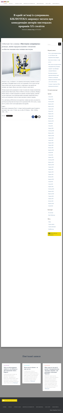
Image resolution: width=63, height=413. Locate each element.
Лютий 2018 (50, 205)
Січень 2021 (50, 125)
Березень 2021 (51, 120)
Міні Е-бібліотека (40, 3)
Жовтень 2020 (51, 133)
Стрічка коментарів (52, 226)
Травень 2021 (50, 116)
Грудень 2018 (50, 186)
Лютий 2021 (50, 123)
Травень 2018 (50, 198)
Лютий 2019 (50, 181)
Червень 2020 (50, 142)
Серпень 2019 (51, 167)
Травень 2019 (50, 174)
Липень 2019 (50, 169)
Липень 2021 (50, 111)
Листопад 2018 (51, 188)
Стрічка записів (51, 224)
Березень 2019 (51, 179)
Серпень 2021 (51, 108)
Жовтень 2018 (51, 191)
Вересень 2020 (51, 135)
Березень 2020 (51, 150)
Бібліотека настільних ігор (29, 3)
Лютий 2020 (50, 152)
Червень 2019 (50, 171)
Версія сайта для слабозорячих (10, 400)
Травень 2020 (50, 145)
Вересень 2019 (51, 164)
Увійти (49, 221)
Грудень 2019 (50, 157)
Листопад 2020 (51, 130)
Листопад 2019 (51, 159)
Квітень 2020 (50, 147)
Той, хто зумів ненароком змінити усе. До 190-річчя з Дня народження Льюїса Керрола (54, 55)
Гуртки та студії (18, 3)
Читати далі (15, 382)
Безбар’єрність (56, 3)
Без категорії (9, 115)
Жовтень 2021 (51, 103)
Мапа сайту (48, 3)
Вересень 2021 (51, 106)
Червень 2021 (50, 113)
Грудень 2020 (50, 128)
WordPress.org (51, 229)
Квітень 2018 (50, 201)
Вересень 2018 (51, 193)
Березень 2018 (51, 203)
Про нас (11, 3)
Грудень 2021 (50, 99)
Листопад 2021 (51, 101)
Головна (5, 3)
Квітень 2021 (50, 118)
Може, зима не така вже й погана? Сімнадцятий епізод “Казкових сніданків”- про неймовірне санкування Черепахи (52, 370)
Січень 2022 (50, 96)
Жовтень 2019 (51, 162)
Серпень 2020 (51, 137)
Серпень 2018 (51, 196)
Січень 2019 (50, 184)
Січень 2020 (50, 154)
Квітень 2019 (50, 176)
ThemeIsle (59, 410)
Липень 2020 (50, 140)
